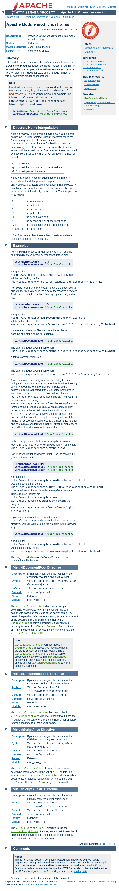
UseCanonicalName (95, 98)
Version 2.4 (57, 17)
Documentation (40, 17)
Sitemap (112, 6)
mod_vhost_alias (20, 94)
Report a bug (91, 88)
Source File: (13, 50)
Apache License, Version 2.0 (41, 884)
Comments (90, 109)
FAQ (92, 6)
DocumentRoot (20, 623)
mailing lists (80, 871)
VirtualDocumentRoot (94, 61)
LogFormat (23, 557)
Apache (9, 17)
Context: (17, 592)
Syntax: (16, 580)
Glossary (101, 6)
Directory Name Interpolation (99, 47)
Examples (89, 51)
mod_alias (18, 87)
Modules (71, 6)
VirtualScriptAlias (92, 67)
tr (76, 29)
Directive (54, 567)
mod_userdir (37, 87)
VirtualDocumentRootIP (95, 64)
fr (71, 29)
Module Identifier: (16, 46)
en (66, 29)
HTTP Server (23, 17)
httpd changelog (92, 80)
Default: (16, 588)
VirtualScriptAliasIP (93, 70)
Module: (16, 599)
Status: (10, 43)
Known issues (91, 84)
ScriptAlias (38, 782)
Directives (83, 6)
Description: (13, 35)
